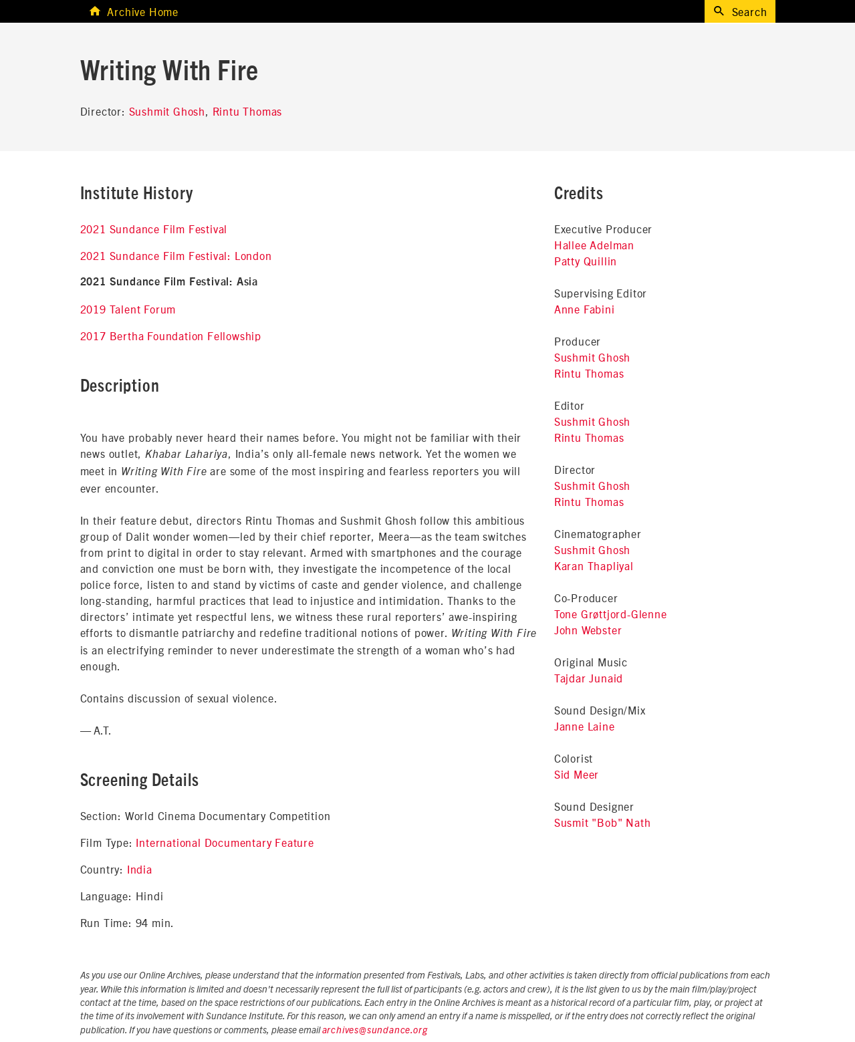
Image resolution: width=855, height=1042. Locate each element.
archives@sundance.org (375, 1030)
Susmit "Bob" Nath (602, 822)
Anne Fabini (584, 308)
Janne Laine (584, 726)
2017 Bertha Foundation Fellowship (170, 335)
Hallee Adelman (594, 244)
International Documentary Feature (225, 842)
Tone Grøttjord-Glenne (610, 613)
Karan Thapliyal (594, 565)
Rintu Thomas (248, 111)
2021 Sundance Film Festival (154, 228)
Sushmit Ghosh (167, 111)
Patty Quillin (585, 260)
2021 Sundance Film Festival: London (176, 255)
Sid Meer (576, 774)
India (139, 869)
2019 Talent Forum (128, 308)
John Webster (588, 629)
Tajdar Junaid (588, 677)
